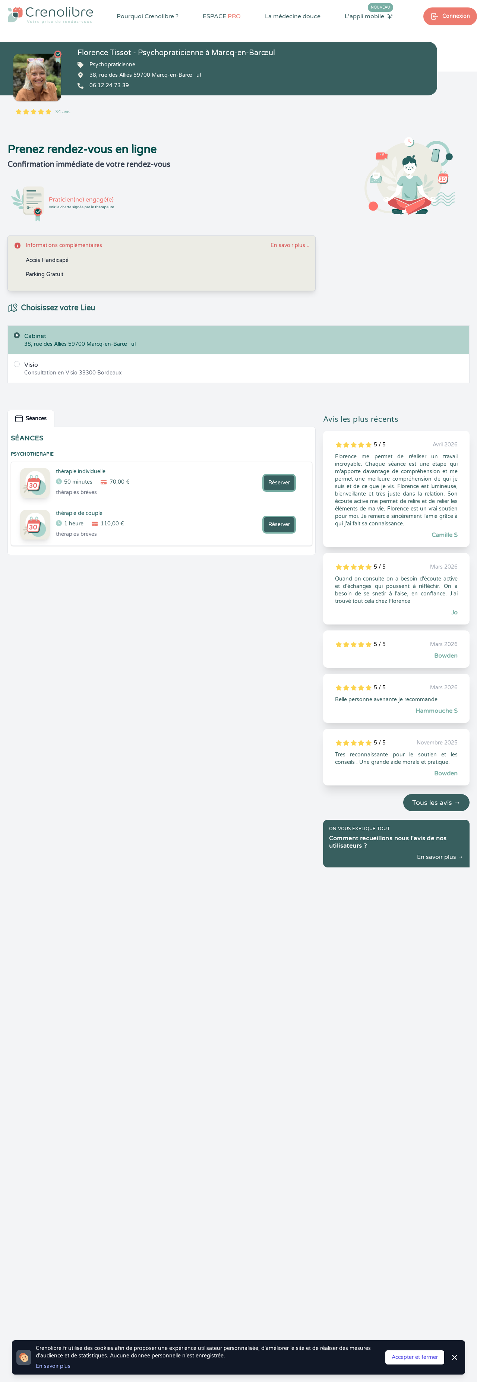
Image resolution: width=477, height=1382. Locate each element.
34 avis (62, 111)
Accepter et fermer (415, 1357)
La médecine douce (292, 16)
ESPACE (222, 16)
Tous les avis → (436, 802)
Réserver (279, 483)
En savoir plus (290, 245)
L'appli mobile (369, 16)
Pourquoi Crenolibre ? (148, 16)
